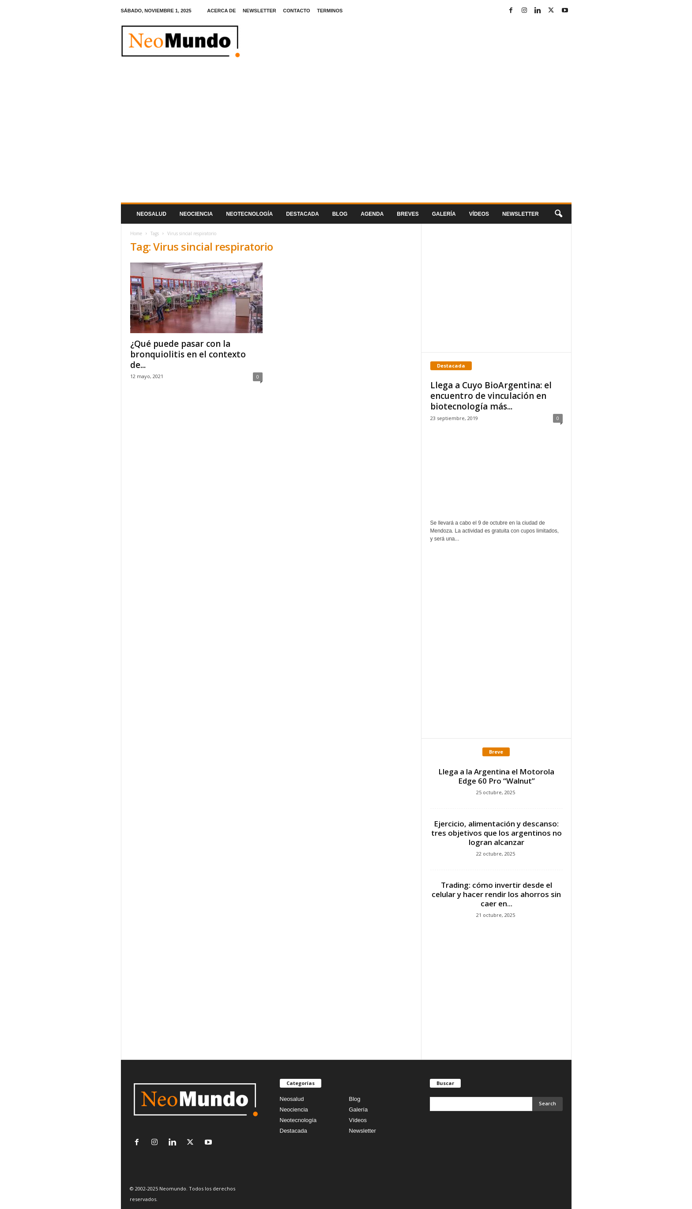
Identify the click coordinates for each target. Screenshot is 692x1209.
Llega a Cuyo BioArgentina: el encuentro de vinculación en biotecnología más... (491, 395)
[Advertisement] (346, 136)
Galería (444, 214)
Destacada (302, 214)
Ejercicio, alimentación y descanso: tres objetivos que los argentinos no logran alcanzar (496, 833)
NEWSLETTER (259, 10)
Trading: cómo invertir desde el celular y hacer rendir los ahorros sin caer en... (496, 894)
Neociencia (196, 214)
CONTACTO (296, 10)
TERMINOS (329, 10)
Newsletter (362, 1130)
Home (136, 233)
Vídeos (479, 214)
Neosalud (151, 214)
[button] (558, 214)
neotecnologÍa (249, 214)
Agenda (372, 214)
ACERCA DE (221, 10)
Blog (340, 214)
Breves (407, 214)
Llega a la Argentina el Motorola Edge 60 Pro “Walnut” (496, 776)
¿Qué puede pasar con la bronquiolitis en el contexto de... (188, 354)
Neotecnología (298, 1120)
